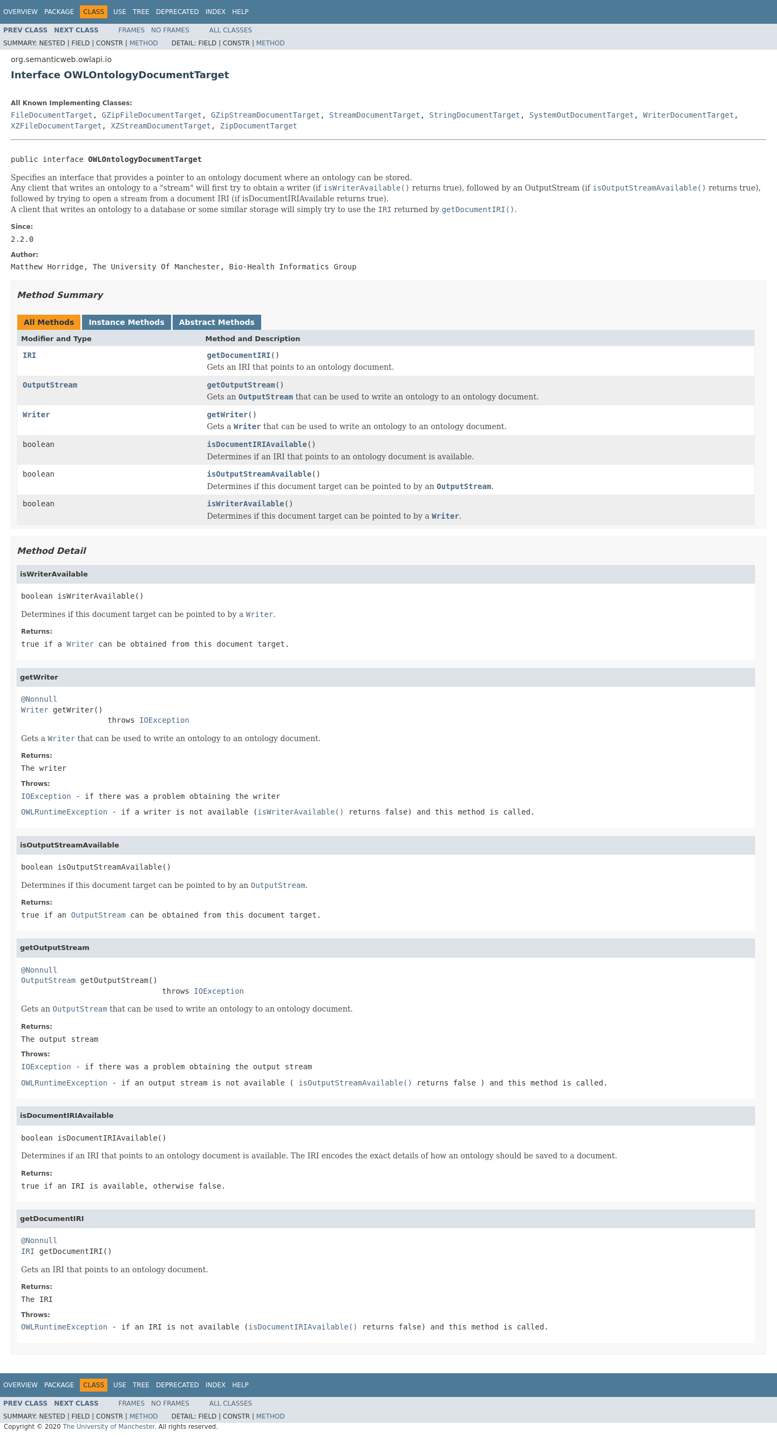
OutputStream (50, 385)
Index (216, 12)
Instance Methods (126, 322)
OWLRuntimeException (64, 812)
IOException (164, 720)
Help (240, 12)
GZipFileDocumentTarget (152, 115)
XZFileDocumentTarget (56, 125)
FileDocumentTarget (52, 115)
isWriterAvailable (245, 503)
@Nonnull (39, 699)
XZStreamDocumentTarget (160, 125)
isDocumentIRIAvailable (257, 444)
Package (59, 12)
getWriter (227, 414)
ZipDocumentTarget (258, 125)
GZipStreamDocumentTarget (265, 115)
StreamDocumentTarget (374, 115)
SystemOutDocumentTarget (581, 115)
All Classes (230, 30)
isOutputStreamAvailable (259, 474)
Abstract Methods (217, 322)
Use (119, 12)
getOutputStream (241, 385)
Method (144, 43)
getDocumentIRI (239, 355)
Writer (36, 414)
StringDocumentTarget (474, 115)
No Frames (170, 30)
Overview (20, 12)
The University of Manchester (108, 1426)
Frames (132, 30)
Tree (141, 12)
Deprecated (177, 12)
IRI (29, 355)
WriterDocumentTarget (688, 115)
